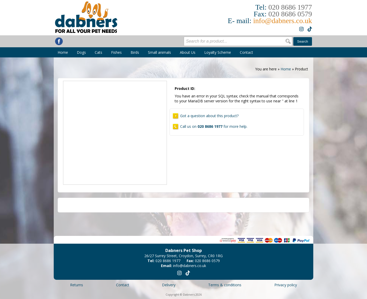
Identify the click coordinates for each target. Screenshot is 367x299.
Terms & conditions (224, 284)
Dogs (81, 52)
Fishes (116, 52)
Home (63, 52)
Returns (76, 284)
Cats (98, 52)
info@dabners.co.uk (282, 21)
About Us (187, 52)
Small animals (159, 52)
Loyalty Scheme (217, 52)
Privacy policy (285, 284)
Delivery (168, 284)
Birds (135, 52)
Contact (246, 52)
